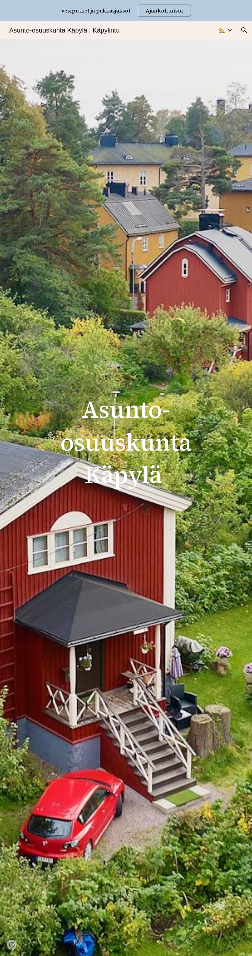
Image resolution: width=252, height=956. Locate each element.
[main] (125, 444)
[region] (126, 10)
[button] (244, 30)
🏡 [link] (222, 30)
